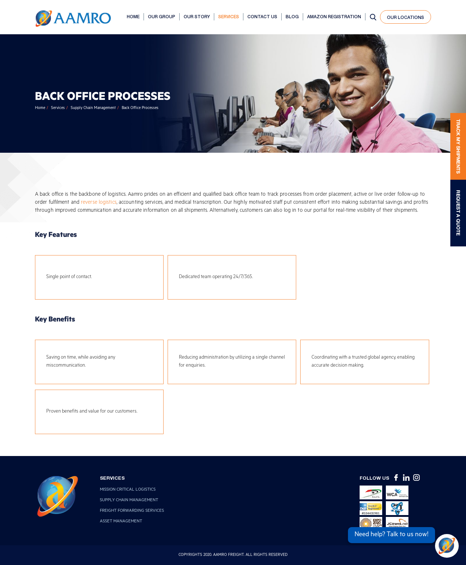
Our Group (161, 16)
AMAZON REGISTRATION (334, 16)
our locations (405, 17)
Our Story (197, 16)
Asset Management (121, 521)
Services (228, 16)
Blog (292, 16)
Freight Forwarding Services (132, 511)
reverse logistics (99, 203)
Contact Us (262, 16)
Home (133, 16)
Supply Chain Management (93, 108)
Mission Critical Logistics (128, 490)
